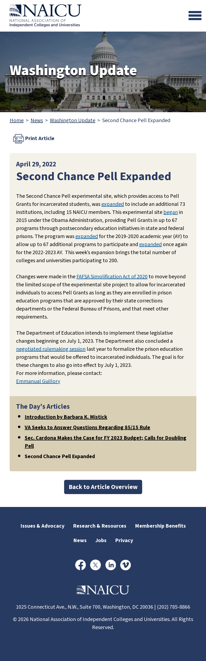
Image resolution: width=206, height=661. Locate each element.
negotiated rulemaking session (51, 349)
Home (17, 120)
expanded (112, 204)
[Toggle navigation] (195, 15)
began (170, 212)
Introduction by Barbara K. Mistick (66, 417)
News (37, 120)
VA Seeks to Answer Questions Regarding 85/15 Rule (87, 427)
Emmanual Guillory (38, 381)
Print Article (33, 138)
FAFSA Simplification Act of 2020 (112, 276)
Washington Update (72, 120)
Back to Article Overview (103, 487)
